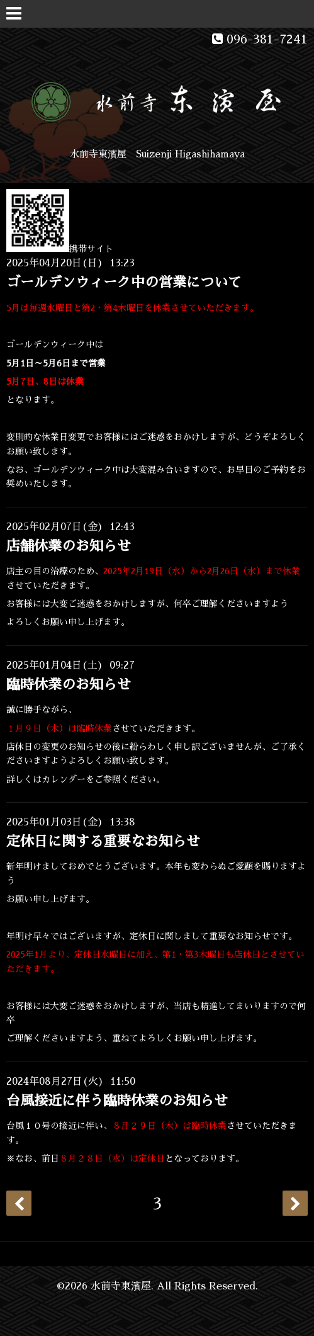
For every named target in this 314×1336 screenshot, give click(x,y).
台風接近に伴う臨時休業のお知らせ (117, 1101)
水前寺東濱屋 (121, 1286)
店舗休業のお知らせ (68, 546)
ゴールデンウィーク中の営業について (124, 283)
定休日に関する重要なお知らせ (103, 842)
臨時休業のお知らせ (68, 685)
